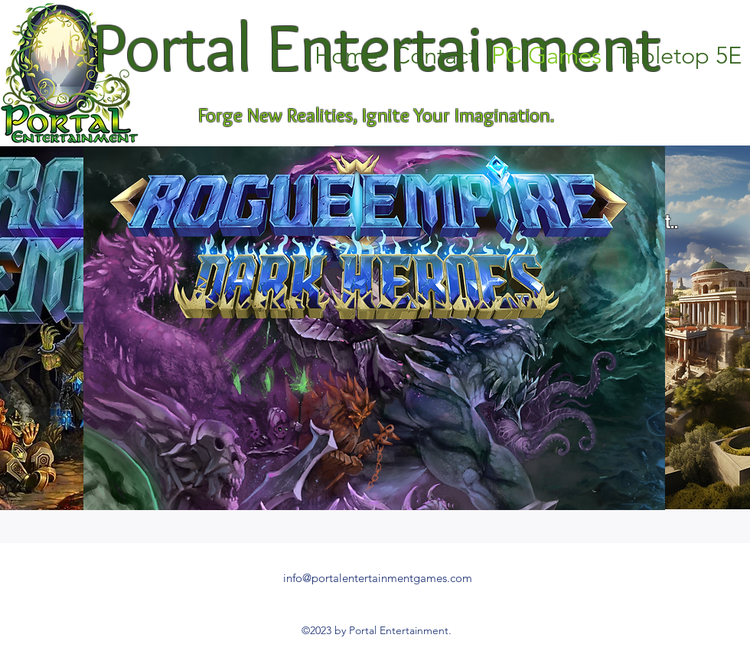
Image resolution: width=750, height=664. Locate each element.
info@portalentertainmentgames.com (377, 578)
